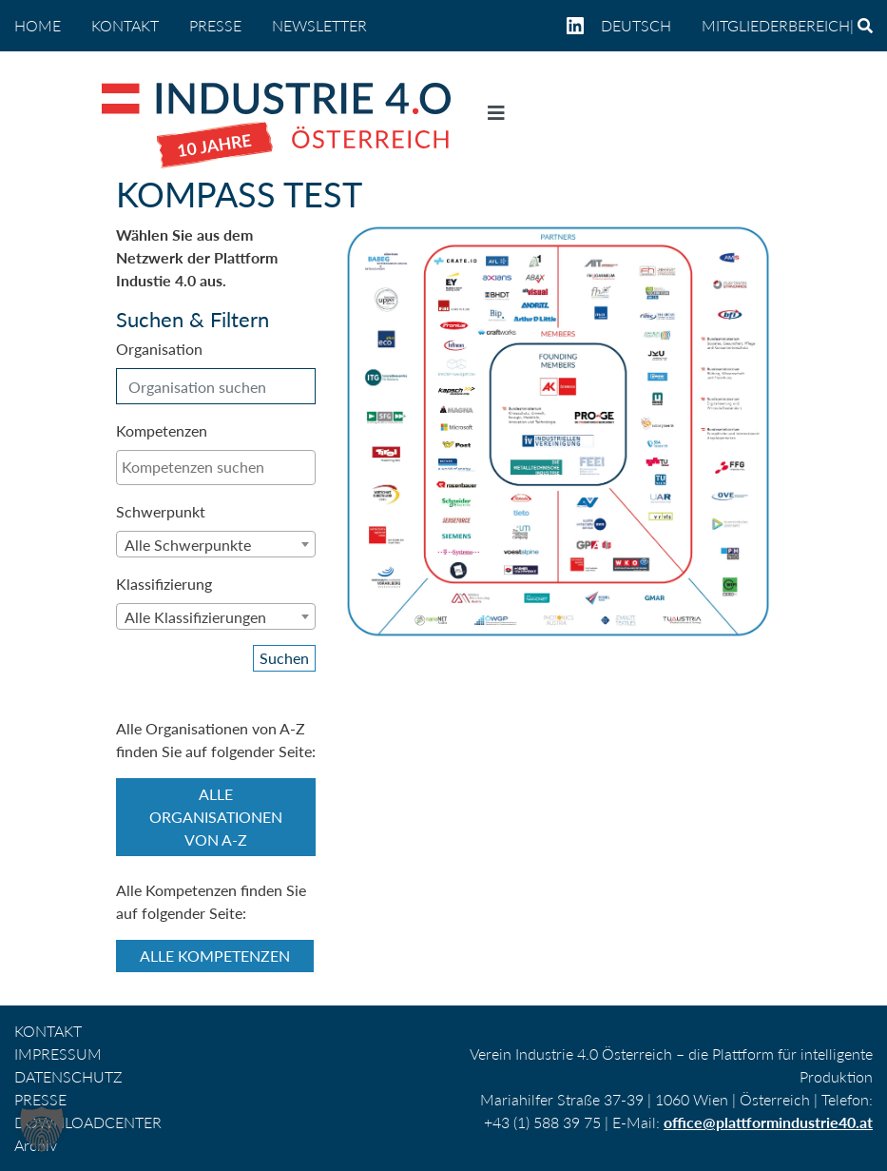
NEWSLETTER (319, 25)
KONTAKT (125, 25)
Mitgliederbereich (776, 25)
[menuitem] (643, 25)
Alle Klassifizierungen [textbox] (195, 617)
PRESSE (215, 25)
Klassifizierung (164, 584)
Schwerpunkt (160, 511)
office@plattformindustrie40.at (768, 1122)
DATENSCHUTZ (68, 1076)
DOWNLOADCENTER (88, 1122)
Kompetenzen (161, 430)
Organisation (159, 349)
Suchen (284, 658)
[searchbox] (216, 467)
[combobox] (216, 467)
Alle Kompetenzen (215, 956)
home (37, 25)
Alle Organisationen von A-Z (215, 817)
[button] (42, 1129)
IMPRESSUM (58, 1053)
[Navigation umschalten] (496, 117)
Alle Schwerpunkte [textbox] (188, 545)
